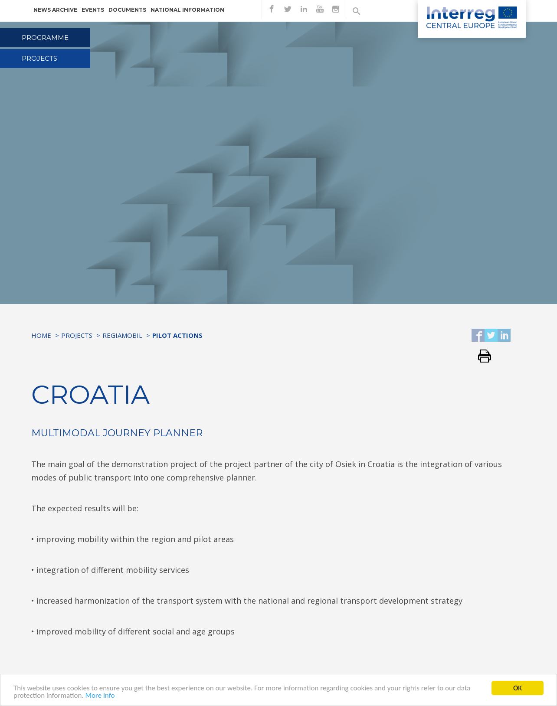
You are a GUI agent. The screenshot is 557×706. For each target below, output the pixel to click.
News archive (55, 10)
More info (100, 696)
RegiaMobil (122, 335)
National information (187, 10)
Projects (39, 58)
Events (93, 10)
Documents (127, 10)
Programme (45, 37)
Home (41, 335)
